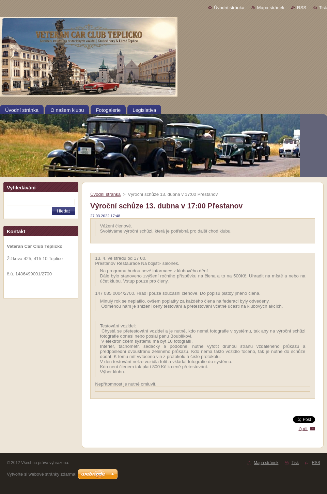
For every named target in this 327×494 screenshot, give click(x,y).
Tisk (323, 7)
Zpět (303, 428)
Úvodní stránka (229, 7)
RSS (301, 7)
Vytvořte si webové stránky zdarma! (42, 474)
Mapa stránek (270, 7)
